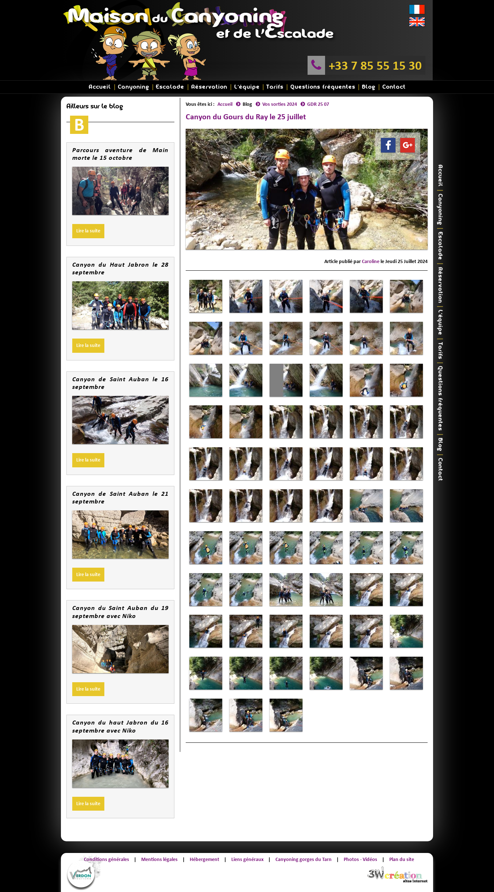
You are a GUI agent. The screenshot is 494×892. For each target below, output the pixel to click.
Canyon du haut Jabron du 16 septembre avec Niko (120, 726)
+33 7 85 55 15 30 (375, 65)
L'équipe (247, 87)
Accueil (100, 87)
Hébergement (204, 859)
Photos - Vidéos (360, 859)
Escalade (170, 87)
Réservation (209, 87)
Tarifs (274, 87)
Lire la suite (88, 231)
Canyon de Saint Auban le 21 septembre (120, 498)
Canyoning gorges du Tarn (303, 859)
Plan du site (401, 859)
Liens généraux (247, 859)
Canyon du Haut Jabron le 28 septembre (120, 268)
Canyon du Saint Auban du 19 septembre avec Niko (120, 612)
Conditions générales (106, 859)
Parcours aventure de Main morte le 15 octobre (120, 154)
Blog (368, 87)
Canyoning (133, 87)
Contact (394, 87)
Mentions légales (159, 859)
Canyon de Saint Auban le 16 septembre (120, 383)
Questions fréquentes (322, 87)
